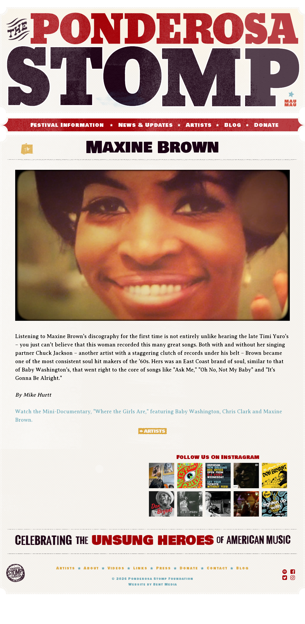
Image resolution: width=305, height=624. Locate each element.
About (91, 568)
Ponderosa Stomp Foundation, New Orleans (15, 573)
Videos (116, 568)
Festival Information (67, 125)
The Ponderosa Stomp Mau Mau (152, 60)
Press (163, 568)
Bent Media (165, 584)
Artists (198, 125)
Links (140, 568)
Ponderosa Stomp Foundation (160, 579)
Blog (232, 125)
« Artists (152, 431)
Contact (217, 568)
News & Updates (145, 125)
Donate (266, 125)
